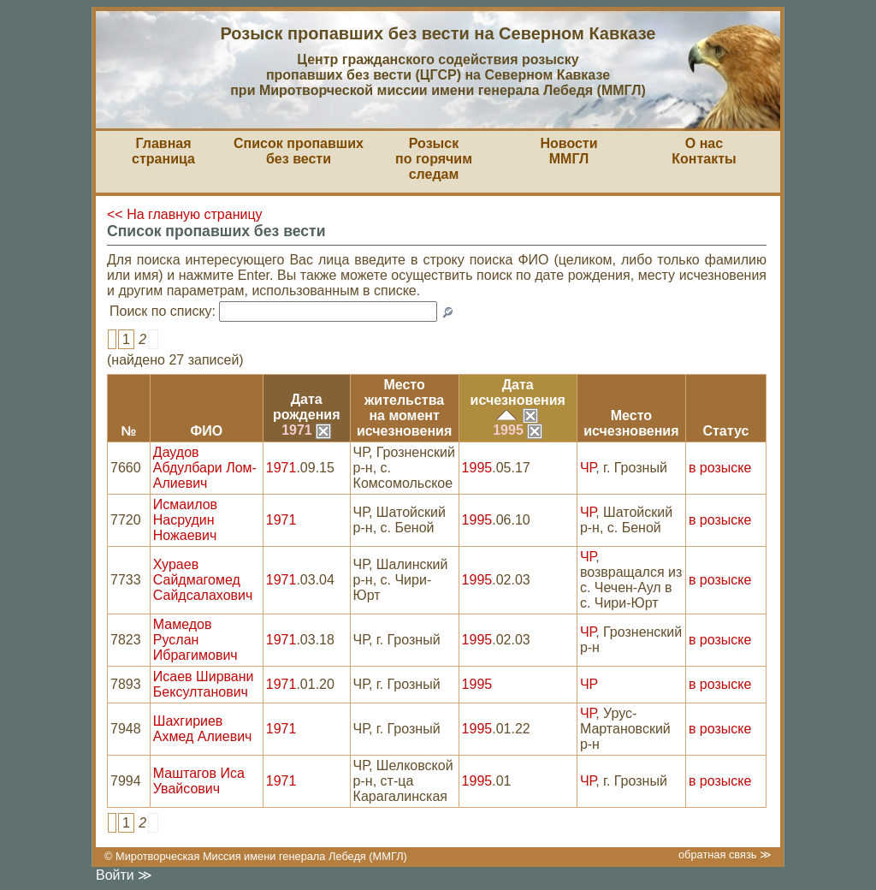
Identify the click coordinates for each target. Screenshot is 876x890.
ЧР (587, 467)
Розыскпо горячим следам (433, 158)
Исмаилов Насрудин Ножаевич (185, 520)
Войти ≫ (124, 875)
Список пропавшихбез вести (299, 151)
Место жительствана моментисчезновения (404, 407)
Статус (725, 431)
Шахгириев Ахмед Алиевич (202, 729)
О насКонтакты (704, 151)
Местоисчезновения (630, 423)
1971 (306, 430)
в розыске (720, 467)
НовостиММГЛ (568, 151)
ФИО (206, 431)
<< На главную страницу (185, 214)
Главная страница (163, 151)
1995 (517, 430)
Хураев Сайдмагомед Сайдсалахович (203, 579)
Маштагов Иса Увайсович (199, 781)
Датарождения (306, 407)
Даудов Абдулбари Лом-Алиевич (205, 467)
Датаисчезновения (518, 392)
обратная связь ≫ (725, 854)
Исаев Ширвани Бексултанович (203, 684)
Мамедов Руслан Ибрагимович (195, 639)
